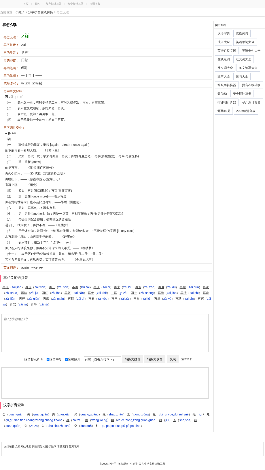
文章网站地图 (23, 446)
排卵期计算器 (227, 102)
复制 (173, 359)
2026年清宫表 (246, 111)
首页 (25, 3)
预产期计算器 (54, 3)
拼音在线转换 (251, 85)
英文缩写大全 (248, 68)
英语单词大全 (245, 42)
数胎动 (222, 93)
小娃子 (20, 12)
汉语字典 (95, 3)
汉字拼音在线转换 (40, 12)
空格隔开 (72, 359)
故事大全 (224, 76)
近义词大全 (243, 59)
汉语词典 (242, 33)
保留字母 (54, 359)
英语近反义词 (227, 50)
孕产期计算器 (251, 102)
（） (13, 287)
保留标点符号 (32, 359)
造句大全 (242, 76)
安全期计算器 (75, 3)
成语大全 (224, 42)
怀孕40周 (224, 111)
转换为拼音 (132, 359)
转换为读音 (155, 359)
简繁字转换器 (227, 85)
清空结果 (186, 359)
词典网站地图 (40, 446)
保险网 (53, 446)
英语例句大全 (251, 50)
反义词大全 (225, 68)
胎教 (37, 3)
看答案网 (62, 446)
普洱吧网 (74, 446)
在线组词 (224, 59)
